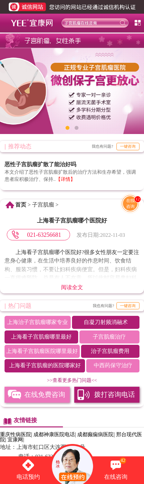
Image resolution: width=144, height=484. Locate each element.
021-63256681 (44, 235)
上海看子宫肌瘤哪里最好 (41, 337)
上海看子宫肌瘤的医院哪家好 (45, 365)
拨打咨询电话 (114, 394)
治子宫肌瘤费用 (110, 351)
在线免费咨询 (44, 394)
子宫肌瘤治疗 (109, 337)
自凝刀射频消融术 (106, 322)
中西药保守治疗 (113, 365)
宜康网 (15, 439)
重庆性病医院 (15, 434)
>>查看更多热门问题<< (72, 380)
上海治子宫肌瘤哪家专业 (37, 322)
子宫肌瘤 (43, 205)
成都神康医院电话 (54, 434)
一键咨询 (128, 146)
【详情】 (65, 179)
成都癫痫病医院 (95, 434)
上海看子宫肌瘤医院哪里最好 (42, 351)
